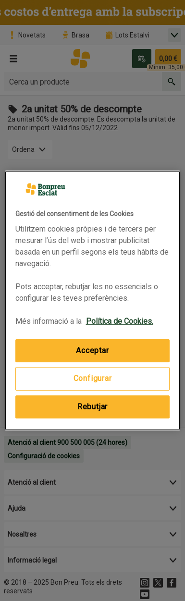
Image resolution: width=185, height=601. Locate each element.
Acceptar (92, 350)
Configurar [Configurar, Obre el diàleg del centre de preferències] (93, 378)
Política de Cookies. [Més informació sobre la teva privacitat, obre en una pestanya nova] (119, 321)
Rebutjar (92, 406)
